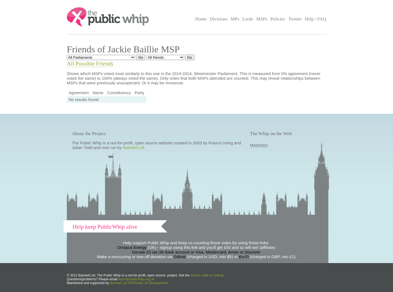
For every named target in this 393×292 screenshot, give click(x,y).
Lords (247, 19)
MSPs (261, 19)
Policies (277, 19)
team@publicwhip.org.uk (136, 279)
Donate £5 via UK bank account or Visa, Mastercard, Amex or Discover (196, 252)
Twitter (295, 19)
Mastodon (259, 145)
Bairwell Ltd (133, 147)
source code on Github (207, 275)
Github (180, 256)
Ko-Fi (244, 256)
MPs (235, 19)
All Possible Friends (90, 63)
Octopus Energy (132, 247)
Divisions (218, 19)
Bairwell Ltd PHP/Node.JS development (139, 283)
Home (200, 19)
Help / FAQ (315, 19)
